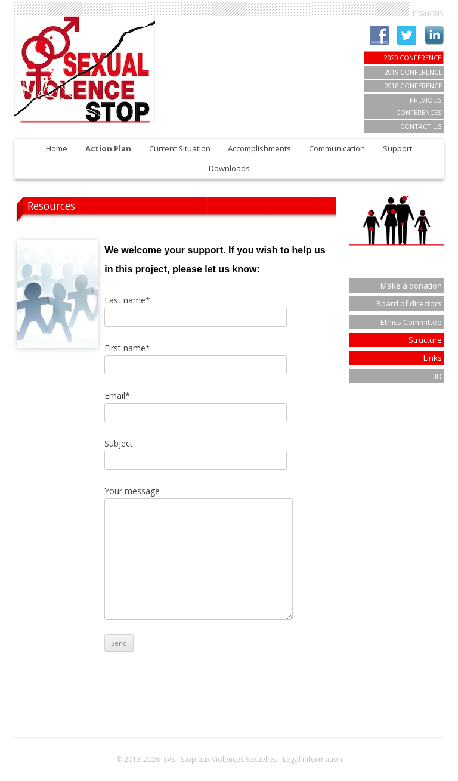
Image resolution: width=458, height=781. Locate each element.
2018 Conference (413, 85)
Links (432, 357)
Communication (337, 148)
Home (56, 148)
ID (438, 376)
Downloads (229, 168)
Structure (425, 339)
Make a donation (411, 285)
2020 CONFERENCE (412, 57)
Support (397, 148)
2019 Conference (413, 71)
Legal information (312, 759)
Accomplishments (259, 148)
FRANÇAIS (428, 13)
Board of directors (409, 303)
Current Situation (180, 148)
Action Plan (108, 148)
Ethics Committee (411, 322)
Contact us (421, 126)
